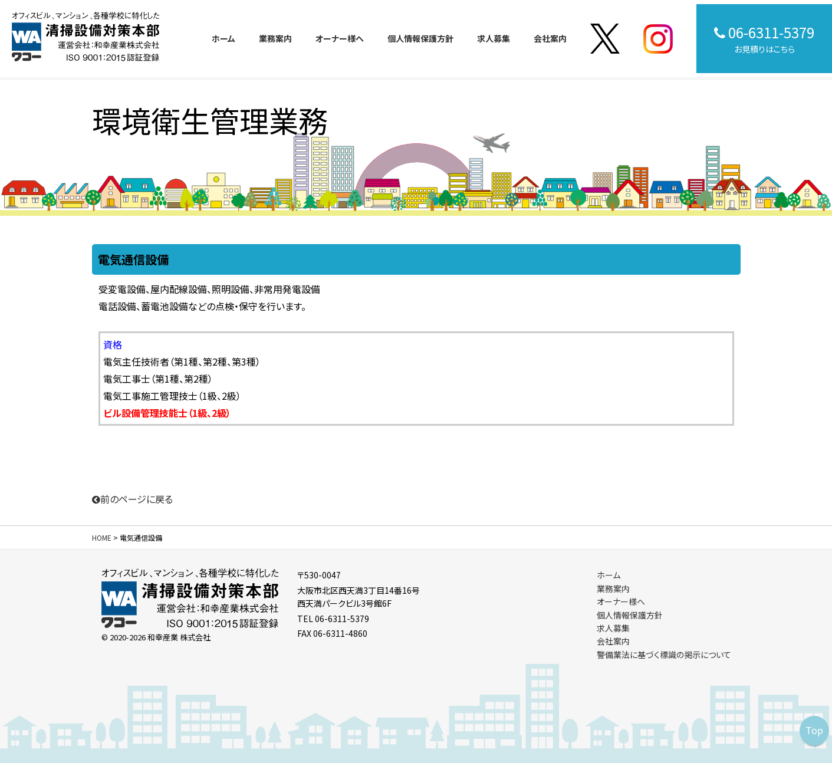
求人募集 (493, 38)
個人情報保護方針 (420, 38)
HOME (101, 537)
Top (814, 730)
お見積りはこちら (764, 38)
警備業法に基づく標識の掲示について (664, 654)
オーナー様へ (339, 38)
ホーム (223, 38)
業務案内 (275, 38)
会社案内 (550, 38)
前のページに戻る (132, 499)
